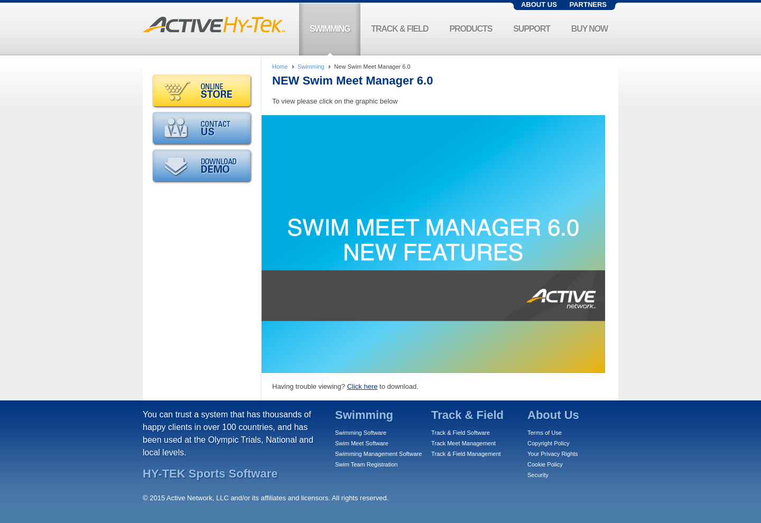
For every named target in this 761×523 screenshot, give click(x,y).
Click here (362, 386)
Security (538, 475)
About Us (539, 4)
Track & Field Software (460, 432)
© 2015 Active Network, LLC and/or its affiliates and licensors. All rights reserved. (265, 498)
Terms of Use (544, 432)
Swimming (311, 66)
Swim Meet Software (361, 443)
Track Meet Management (463, 443)
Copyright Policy (548, 443)
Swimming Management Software (378, 454)
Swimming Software (360, 432)
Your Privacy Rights (552, 454)
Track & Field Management (466, 454)
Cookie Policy (545, 464)
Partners (588, 4)
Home (279, 66)
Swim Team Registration (366, 464)
